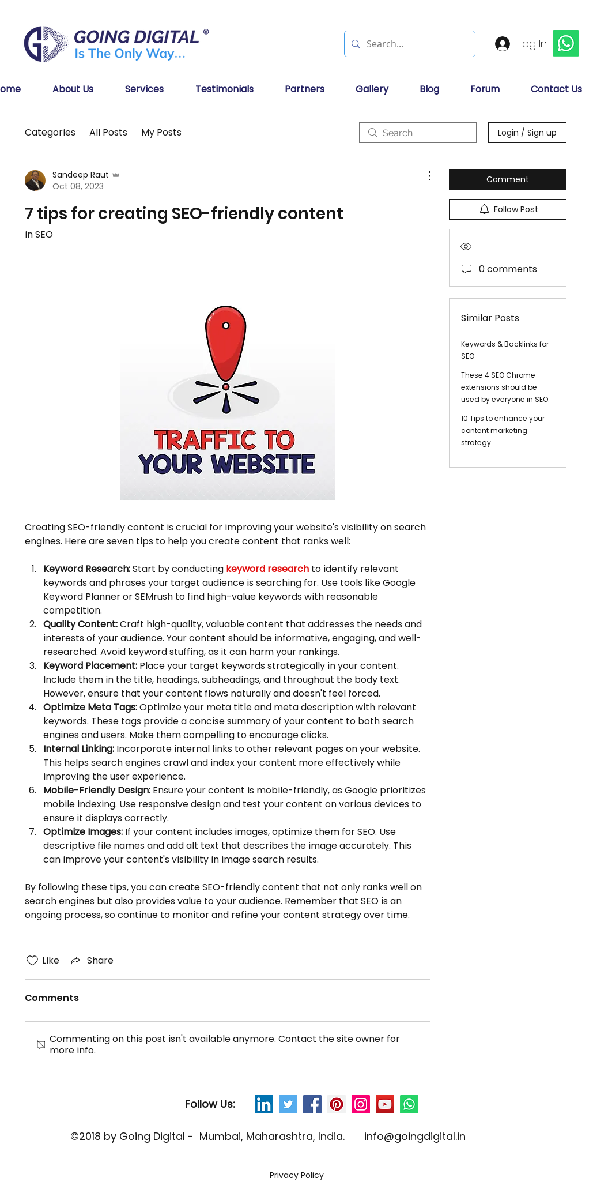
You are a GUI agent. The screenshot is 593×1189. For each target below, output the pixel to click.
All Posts (108, 132)
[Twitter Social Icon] (288, 1104)
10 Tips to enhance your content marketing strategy (503, 430)
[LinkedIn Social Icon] (264, 1104)
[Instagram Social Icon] (361, 1104)
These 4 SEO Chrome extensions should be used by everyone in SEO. (505, 387)
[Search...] (409, 44)
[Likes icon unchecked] (32, 961)
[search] (418, 132)
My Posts (161, 132)
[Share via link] (91, 960)
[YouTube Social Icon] (385, 1104)
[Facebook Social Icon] (312, 1104)
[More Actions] (423, 176)
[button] (83, 89)
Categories (50, 132)
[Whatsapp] (409, 1104)
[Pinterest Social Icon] (336, 1104)
